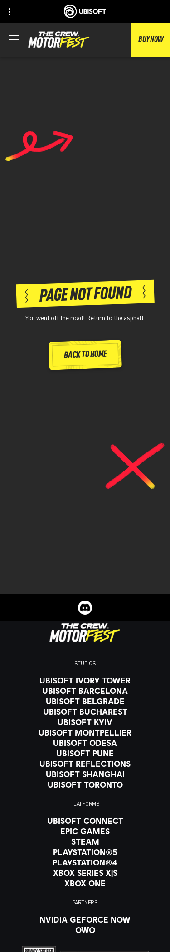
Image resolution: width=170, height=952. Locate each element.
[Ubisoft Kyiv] (85, 721)
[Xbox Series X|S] (85, 872)
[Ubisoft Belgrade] (85, 701)
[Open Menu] (14, 39)
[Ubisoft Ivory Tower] (85, 680)
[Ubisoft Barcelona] (85, 690)
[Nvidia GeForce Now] (85, 919)
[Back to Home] (84, 355)
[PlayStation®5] (85, 851)
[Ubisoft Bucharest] (85, 711)
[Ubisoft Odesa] (85, 742)
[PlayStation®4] (85, 862)
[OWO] (85, 929)
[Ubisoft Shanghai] (85, 774)
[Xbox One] (85, 883)
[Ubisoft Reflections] (85, 763)
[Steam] (85, 841)
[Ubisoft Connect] (85, 820)
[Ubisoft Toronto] (85, 784)
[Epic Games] (85, 831)
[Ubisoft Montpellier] (85, 732)
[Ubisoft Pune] (85, 753)
